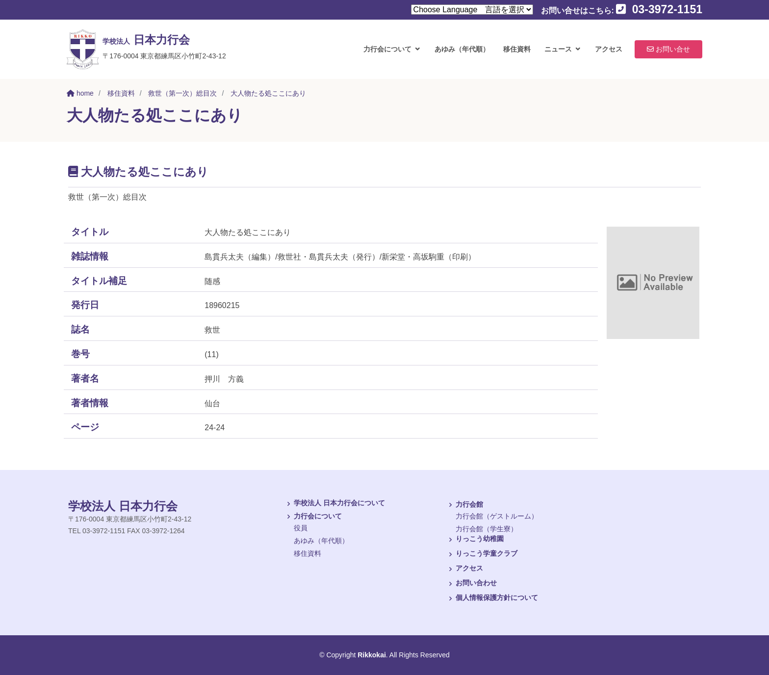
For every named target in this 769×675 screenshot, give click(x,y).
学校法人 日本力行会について (334, 503)
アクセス (608, 49)
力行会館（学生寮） (486, 528)
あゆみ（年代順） (462, 49)
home (80, 93)
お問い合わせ (471, 583)
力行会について (387, 49)
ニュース (558, 49)
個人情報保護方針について (492, 598)
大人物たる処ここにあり (268, 93)
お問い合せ (668, 49)
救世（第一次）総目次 (182, 93)
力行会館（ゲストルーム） (497, 516)
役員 (301, 527)
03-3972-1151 (659, 9)
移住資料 (517, 49)
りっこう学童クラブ (481, 554)
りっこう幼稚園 (475, 539)
